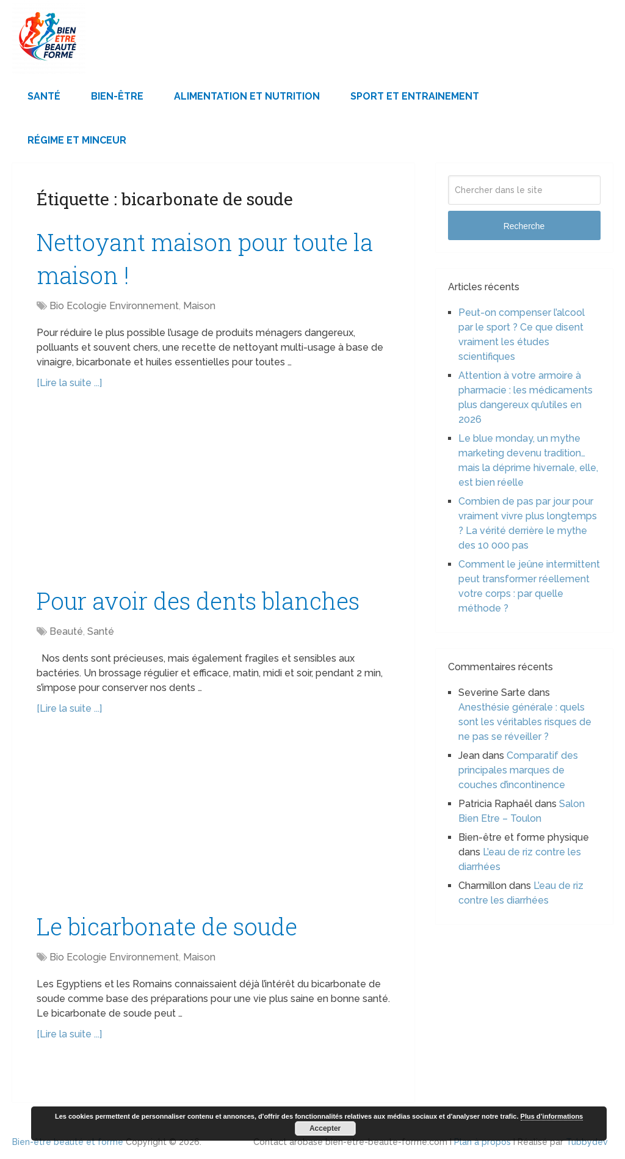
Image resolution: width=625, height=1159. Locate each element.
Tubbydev (587, 1142)
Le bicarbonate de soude (167, 926)
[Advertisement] (214, 494)
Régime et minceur (76, 140)
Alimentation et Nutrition (247, 96)
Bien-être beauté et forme (67, 1142)
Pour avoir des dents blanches (198, 600)
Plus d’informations (552, 1116)
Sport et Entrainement (414, 96)
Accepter (325, 1128)
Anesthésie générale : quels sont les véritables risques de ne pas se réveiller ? (524, 721)
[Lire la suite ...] (69, 383)
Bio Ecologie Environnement (114, 306)
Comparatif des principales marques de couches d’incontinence (518, 770)
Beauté (66, 631)
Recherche (524, 226)
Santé (43, 96)
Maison (199, 306)
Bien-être (117, 96)
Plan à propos (482, 1142)
